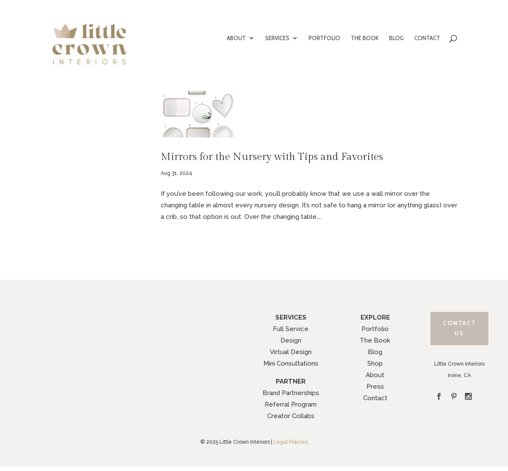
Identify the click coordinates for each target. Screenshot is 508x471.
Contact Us (459, 328)
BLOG (396, 38)
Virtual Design (291, 352)
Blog (375, 352)
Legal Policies (291, 442)
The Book (375, 340)
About (375, 375)
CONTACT (427, 38)
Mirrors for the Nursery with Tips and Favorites (272, 157)
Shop (375, 363)
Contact (375, 398)
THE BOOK (364, 38)
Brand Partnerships (291, 393)
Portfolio (375, 329)
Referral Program (291, 404)
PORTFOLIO (324, 38)
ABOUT (236, 38)
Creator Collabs (291, 416)
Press (375, 386)
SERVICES (277, 38)
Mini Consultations (290, 363)
